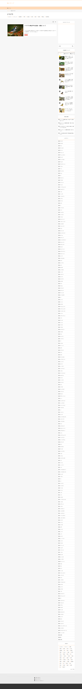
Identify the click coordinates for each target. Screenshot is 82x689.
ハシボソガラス (62, 517)
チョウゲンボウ (62, 458)
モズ (60, 598)
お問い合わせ (38, 677)
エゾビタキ (62, 223)
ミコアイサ (62, 575)
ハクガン (61, 506)
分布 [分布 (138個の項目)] (71, 648)
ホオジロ (61, 554)
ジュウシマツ (62, 419)
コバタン (61, 370)
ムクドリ (61, 586)
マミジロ (61, 570)
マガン (61, 566)
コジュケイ (62, 361)
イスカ (61, 191)
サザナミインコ (62, 396)
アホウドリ (62, 177)
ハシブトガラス (62, 515)
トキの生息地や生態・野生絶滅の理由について (67, 134)
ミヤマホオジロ (62, 582)
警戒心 (43, 16)
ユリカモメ (62, 614)
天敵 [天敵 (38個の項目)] (68, 652)
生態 (32, 16)
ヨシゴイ (61, 616)
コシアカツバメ (62, 359)
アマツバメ (62, 182)
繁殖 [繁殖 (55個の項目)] (68, 661)
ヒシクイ (61, 531)
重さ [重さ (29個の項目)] (60, 665)
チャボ (61, 453)
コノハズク (62, 366)
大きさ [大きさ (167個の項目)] (64, 652)
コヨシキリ (62, 382)
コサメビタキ (62, 357)
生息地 (28, 16)
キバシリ (61, 301)
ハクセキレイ (62, 508)
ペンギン (61, 552)
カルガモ (61, 281)
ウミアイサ (62, 207)
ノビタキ (61, 497)
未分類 (61, 639)
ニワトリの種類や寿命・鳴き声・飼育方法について (67, 120)
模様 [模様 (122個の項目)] (60, 657)
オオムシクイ (62, 242)
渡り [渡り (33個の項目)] (64, 657)
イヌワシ (61, 198)
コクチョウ (62, 350)
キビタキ (61, 304)
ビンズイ (61, 540)
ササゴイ (61, 393)
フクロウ (61, 543)
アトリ (61, 168)
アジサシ (61, 166)
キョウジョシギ (62, 308)
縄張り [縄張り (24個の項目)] (64, 661)
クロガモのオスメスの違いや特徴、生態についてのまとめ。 (67, 127)
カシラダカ (62, 269)
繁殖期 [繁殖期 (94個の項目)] (72, 661)
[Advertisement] (66, 35)
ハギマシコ (62, 504)
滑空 (24, 16)
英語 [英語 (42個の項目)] (67, 663)
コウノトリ (62, 345)
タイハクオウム (62, 439)
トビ (60, 481)
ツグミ (61, 460)
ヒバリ (61, 533)
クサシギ (61, 320)
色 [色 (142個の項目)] (63, 663)
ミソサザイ (62, 579)
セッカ (61, 432)
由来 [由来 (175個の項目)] (71, 659)
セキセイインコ (62, 428)
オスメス (10, 16)
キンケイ (61, 313)
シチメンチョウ (62, 405)
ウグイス (61, 200)
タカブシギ (62, 442)
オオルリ (61, 246)
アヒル (61, 173)
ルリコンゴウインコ (63, 625)
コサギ (61, 354)
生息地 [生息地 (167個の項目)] (64, 659)
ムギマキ (61, 584)
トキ (60, 478)
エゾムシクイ (62, 226)
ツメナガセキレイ (63, 469)
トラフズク (62, 485)
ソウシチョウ (62, 437)
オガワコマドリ (62, 251)
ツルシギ (61, 474)
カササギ (61, 267)
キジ (60, 297)
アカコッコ (62, 152)
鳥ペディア (10, 3)
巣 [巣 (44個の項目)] (70, 654)
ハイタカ (61, 501)
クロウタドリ (62, 329)
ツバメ (61, 467)
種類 (39, 16)
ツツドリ (61, 462)
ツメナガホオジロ (63, 471)
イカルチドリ (62, 189)
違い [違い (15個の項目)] (70, 663)
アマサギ (61, 180)
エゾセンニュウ (62, 221)
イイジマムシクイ (63, 187)
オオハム (61, 235)
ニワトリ (61, 490)
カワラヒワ (62, 288)
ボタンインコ (62, 561)
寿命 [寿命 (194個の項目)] (67, 654)
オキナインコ (62, 253)
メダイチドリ (62, 593)
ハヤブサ (61, 524)
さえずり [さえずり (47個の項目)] (61, 646)
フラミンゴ (62, 545)
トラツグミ (62, 483)
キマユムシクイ (62, 306)
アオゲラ (61, 141)
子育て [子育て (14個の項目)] (72, 652)
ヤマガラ (61, 607)
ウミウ (61, 210)
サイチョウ (62, 391)
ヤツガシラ (62, 602)
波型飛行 (20, 16)
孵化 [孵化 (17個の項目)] (64, 654)
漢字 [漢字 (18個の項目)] (71, 657)
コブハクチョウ (62, 373)
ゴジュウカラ (62, 389)
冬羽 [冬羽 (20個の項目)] (67, 648)
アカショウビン (62, 154)
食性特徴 (47, 16)
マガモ (61, 563)
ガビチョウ (62, 290)
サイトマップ (38, 679)
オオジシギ (62, 230)
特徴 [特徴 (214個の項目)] (60, 659)
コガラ (61, 347)
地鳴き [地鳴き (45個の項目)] (71, 650)
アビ (60, 175)
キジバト (61, 299)
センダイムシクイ (63, 435)
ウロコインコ (62, 219)
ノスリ (61, 494)
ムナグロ (61, 589)
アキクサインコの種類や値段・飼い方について (67, 130)
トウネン (61, 476)
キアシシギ (62, 292)
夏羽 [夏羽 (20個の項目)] (60, 652)
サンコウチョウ (62, 400)
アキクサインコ (62, 164)
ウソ (60, 205)
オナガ (61, 260)
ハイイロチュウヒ (63, 499)
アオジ (61, 145)
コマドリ (61, 377)
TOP (8, 10)
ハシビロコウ (62, 513)
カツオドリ (62, 274)
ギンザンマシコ (62, 315)
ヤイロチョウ (62, 600)
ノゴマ (61, 492)
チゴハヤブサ (62, 451)
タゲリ (61, 444)
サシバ (61, 398)
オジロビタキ (62, 258)
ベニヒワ (61, 547)
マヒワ (61, 568)
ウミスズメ (62, 214)
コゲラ (61, 352)
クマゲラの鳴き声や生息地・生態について (35, 25)
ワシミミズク (62, 632)
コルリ (61, 384)
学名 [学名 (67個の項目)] (60, 654)
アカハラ (61, 157)
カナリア (61, 276)
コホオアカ (62, 375)
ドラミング (15, 16)
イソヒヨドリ (62, 196)
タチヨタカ (62, 446)
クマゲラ (61, 324)
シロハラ (61, 414)
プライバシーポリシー (39, 680)
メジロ (61, 591)
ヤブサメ (61, 605)
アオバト (61, 150)
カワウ (61, 283)
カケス (61, 265)
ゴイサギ (61, 386)
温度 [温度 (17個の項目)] (67, 657)
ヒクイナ (61, 529)
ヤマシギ (61, 609)
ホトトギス (62, 559)
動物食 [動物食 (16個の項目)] (61, 650)
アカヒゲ (61, 161)
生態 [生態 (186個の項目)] (68, 659)
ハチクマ (61, 520)
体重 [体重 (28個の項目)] (70, 646)
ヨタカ (61, 618)
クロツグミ (62, 336)
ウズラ (61, 203)
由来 (35, 16)
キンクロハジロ (62, 311)
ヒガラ (61, 527)
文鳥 (60, 637)
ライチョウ (62, 621)
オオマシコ (62, 237)
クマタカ (61, 327)
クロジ (61, 334)
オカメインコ (62, 249)
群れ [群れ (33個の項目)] (60, 663)
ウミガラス (62, 212)
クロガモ (61, 331)
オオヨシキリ (62, 244)
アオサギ (61, 143)
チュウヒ (61, 455)
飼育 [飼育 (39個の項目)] (71, 665)
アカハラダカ (62, 159)
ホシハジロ (62, 556)
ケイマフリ (62, 338)
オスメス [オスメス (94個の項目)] (66, 646)
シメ (60, 409)
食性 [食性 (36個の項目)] (67, 665)
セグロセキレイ (62, 430)
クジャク (61, 322)
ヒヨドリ (61, 536)
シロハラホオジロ (63, 416)
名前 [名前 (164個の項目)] (67, 650)
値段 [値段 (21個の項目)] (64, 648)
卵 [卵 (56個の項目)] (64, 650)
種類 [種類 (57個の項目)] (60, 661)
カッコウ (61, 272)
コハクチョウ (62, 368)
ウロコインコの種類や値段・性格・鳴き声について (67, 124)
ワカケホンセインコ (63, 630)
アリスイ (61, 184)
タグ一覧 (72, 669)
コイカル (61, 343)
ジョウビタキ (62, 421)
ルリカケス (62, 623)
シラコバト (62, 412)
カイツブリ (62, 262)
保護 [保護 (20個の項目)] (60, 648)
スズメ (61, 423)
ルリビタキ (62, 628)
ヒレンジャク (62, 538)
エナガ (61, 228)
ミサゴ (61, 577)
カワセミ (61, 285)
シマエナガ (62, 407)
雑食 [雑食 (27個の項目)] (64, 665)
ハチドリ (61, 522)
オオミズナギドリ (63, 239)
